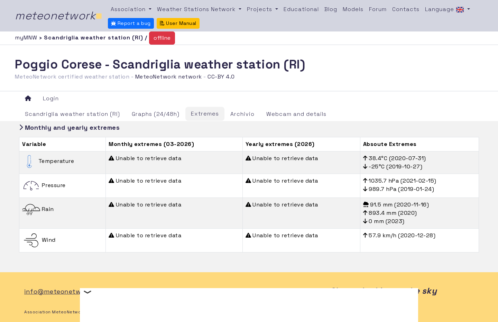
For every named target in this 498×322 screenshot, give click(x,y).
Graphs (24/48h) (155, 114)
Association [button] (129, 9)
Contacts (405, 9)
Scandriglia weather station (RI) (72, 114)
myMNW (27, 37)
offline (162, 38)
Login (51, 98)
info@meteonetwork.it (60, 291)
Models (353, 9)
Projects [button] (260, 9)
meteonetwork (58, 15)
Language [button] (445, 10)
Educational (301, 9)
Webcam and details (296, 114)
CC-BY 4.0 (221, 76)
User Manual (178, 23)
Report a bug (131, 23)
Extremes (205, 113)
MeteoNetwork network (168, 76)
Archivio (242, 114)
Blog (330, 9)
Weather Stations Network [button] (197, 9)
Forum (378, 9)
